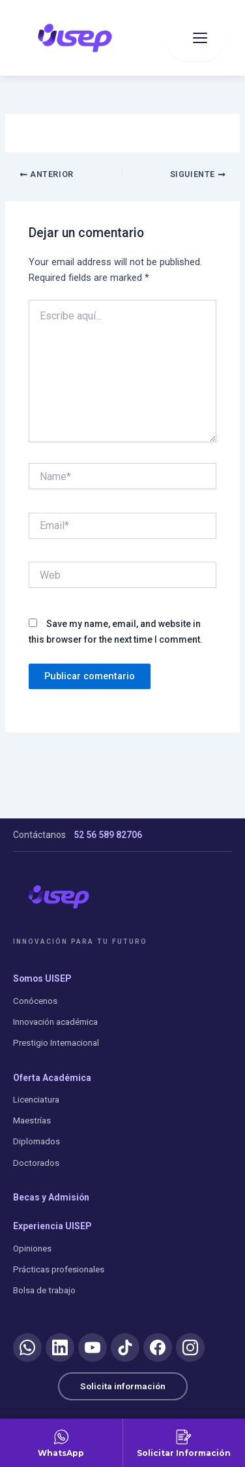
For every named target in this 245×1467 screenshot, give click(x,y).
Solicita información (123, 1386)
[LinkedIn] (60, 1347)
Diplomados (36, 1141)
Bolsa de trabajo (44, 1290)
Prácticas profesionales (58, 1269)
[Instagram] (190, 1347)
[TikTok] (125, 1347)
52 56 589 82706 (108, 835)
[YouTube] (92, 1347)
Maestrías (32, 1120)
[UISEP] (58, 897)
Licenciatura (36, 1099)
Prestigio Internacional (56, 1043)
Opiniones (32, 1248)
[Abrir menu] (195, 37)
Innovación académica (55, 1022)
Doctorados (36, 1163)
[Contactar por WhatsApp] (61, 1443)
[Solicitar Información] (184, 1443)
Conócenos (35, 1001)
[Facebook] (157, 1347)
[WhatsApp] (27, 1347)
